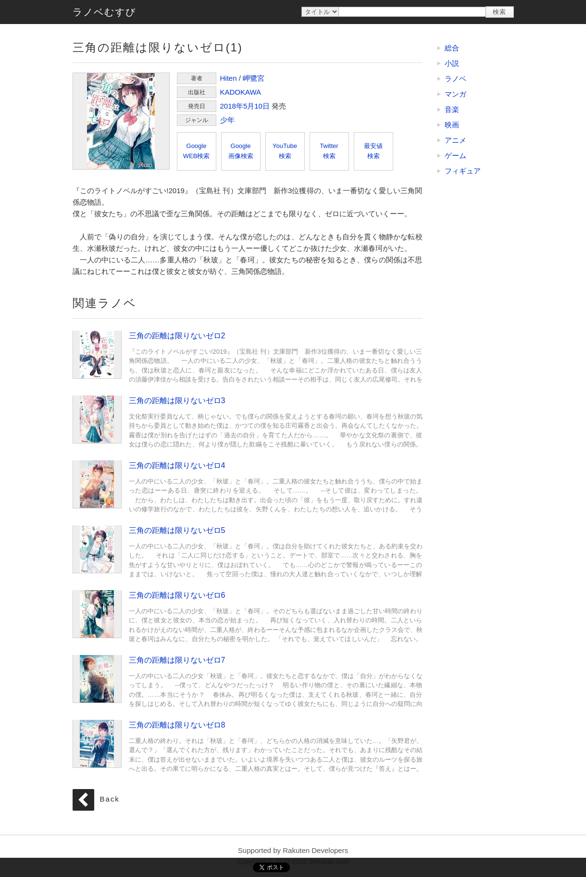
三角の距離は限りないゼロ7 (97, 678)
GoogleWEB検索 (196, 151)
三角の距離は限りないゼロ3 (97, 419)
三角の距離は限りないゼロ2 (97, 354)
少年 (227, 120)
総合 (452, 48)
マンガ (455, 94)
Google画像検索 (240, 151)
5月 (248, 106)
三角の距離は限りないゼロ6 (97, 613)
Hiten (228, 78)
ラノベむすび (104, 12)
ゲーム (455, 155)
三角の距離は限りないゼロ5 (97, 548)
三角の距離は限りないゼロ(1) (121, 121)
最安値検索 (373, 151)
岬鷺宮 (253, 78)
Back (110, 799)
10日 (262, 106)
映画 (452, 125)
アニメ (455, 140)
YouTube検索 (285, 151)
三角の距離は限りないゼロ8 (97, 743)
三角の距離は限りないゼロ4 (97, 483)
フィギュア (463, 171)
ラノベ (455, 78)
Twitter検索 (329, 151)
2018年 (231, 106)
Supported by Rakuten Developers (293, 850)
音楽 (452, 109)
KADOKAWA (241, 92)
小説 (452, 63)
